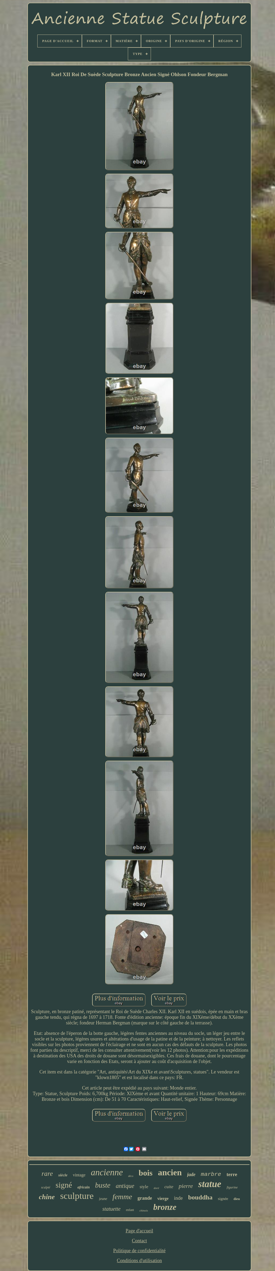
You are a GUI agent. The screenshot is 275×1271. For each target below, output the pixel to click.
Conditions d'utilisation (139, 1260)
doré (156, 1188)
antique (125, 1186)
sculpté (45, 1187)
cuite (168, 1186)
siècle (62, 1175)
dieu (236, 1199)
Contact (139, 1240)
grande (145, 1198)
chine (47, 1197)
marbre (211, 1174)
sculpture (77, 1196)
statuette (111, 1209)
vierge (163, 1198)
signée (223, 1198)
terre (231, 1174)
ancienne (107, 1172)
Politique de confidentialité (139, 1250)
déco (130, 1176)
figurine (232, 1187)
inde (178, 1198)
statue (209, 1184)
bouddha (200, 1197)
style (144, 1186)
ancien (170, 1172)
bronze (164, 1207)
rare (47, 1173)
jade (191, 1174)
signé (64, 1185)
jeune (103, 1199)
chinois (143, 1210)
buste (102, 1185)
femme (122, 1196)
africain (83, 1187)
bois (146, 1172)
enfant (130, 1210)
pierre (186, 1186)
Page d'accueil (139, 1230)
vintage (79, 1175)
